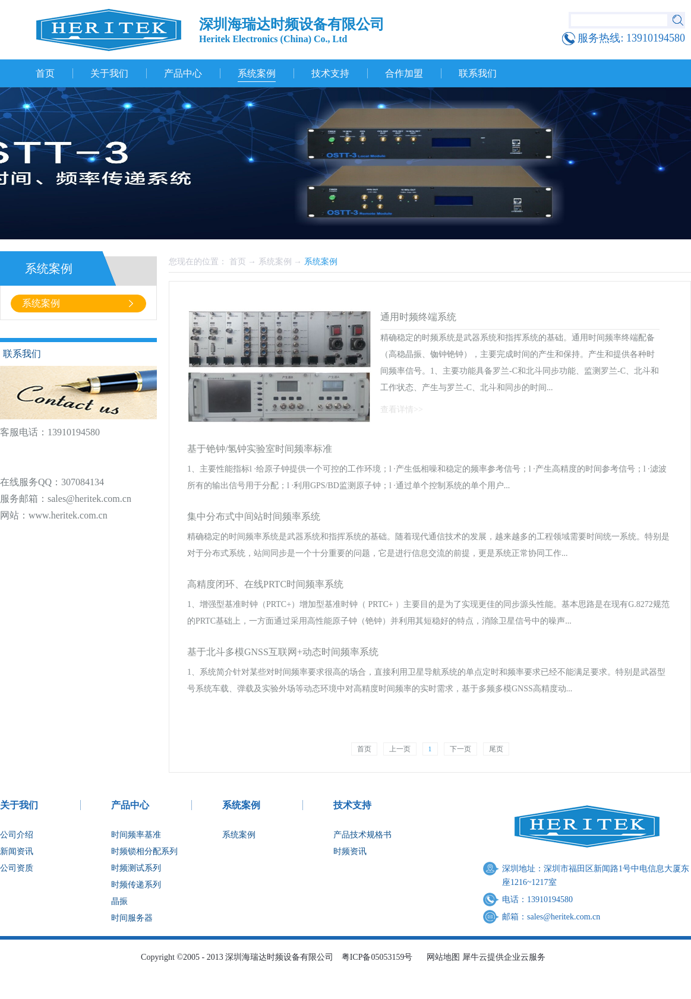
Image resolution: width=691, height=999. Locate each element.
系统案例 (275, 261)
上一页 (400, 749)
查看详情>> (401, 409)
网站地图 (441, 957)
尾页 (496, 749)
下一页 (460, 749)
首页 (45, 73)
